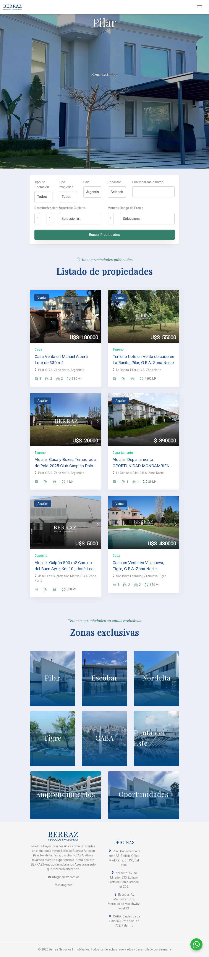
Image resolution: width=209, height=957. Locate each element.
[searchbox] (135, 193)
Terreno (118, 349)
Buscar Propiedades (104, 235)
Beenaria (165, 949)
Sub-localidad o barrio (148, 182)
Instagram (63, 885)
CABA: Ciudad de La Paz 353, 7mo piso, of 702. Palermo (124, 921)
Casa (38, 349)
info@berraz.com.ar (63, 877)
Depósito (41, 556)
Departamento (123, 453)
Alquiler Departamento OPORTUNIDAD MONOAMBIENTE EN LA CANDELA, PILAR (144, 463)
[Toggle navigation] (200, 7)
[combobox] (153, 191)
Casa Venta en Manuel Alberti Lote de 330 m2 (61, 359)
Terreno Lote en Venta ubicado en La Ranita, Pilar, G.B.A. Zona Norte (143, 359)
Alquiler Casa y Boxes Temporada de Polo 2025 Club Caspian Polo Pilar (65, 463)
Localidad (115, 182)
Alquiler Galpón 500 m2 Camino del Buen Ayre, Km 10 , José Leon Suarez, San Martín (65, 566)
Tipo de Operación (41, 184)
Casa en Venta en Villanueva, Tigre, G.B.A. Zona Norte (138, 565)
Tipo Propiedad (66, 184)
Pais (86, 182)
